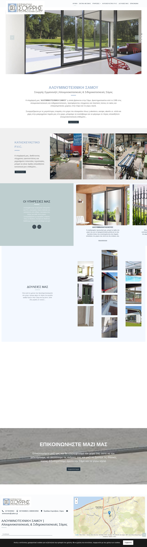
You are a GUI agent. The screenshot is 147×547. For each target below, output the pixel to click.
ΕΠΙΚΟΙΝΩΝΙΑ (134, 3)
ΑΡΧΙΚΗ (75, 3)
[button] (11, 37)
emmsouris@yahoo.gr (10, 515)
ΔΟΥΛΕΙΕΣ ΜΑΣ (124, 3)
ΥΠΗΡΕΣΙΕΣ (96, 3)
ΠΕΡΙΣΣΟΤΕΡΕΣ (20, 172)
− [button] (76, 504)
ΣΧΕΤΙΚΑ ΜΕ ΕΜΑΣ (85, 3)
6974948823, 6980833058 (29, 513)
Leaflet (77, 536)
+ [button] (76, 501)
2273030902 (9, 513)
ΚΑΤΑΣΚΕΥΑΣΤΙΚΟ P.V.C (109, 3)
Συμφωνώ (128, 542)
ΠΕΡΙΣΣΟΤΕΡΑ (73, 122)
